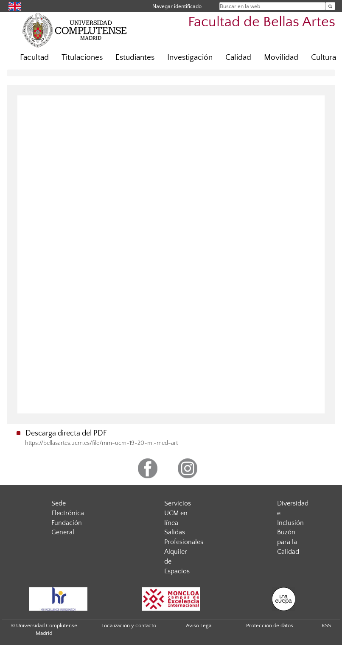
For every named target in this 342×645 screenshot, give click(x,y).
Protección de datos (269, 625)
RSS (326, 625)
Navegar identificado (177, 6)
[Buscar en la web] (330, 6)
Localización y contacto (128, 625)
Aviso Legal (199, 625)
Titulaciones (82, 57)
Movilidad (281, 57)
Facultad (34, 57)
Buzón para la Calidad (288, 542)
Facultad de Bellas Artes (261, 22)
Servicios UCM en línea (177, 513)
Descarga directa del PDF (66, 433)
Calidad (238, 57)
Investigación (190, 57)
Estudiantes (134, 57)
